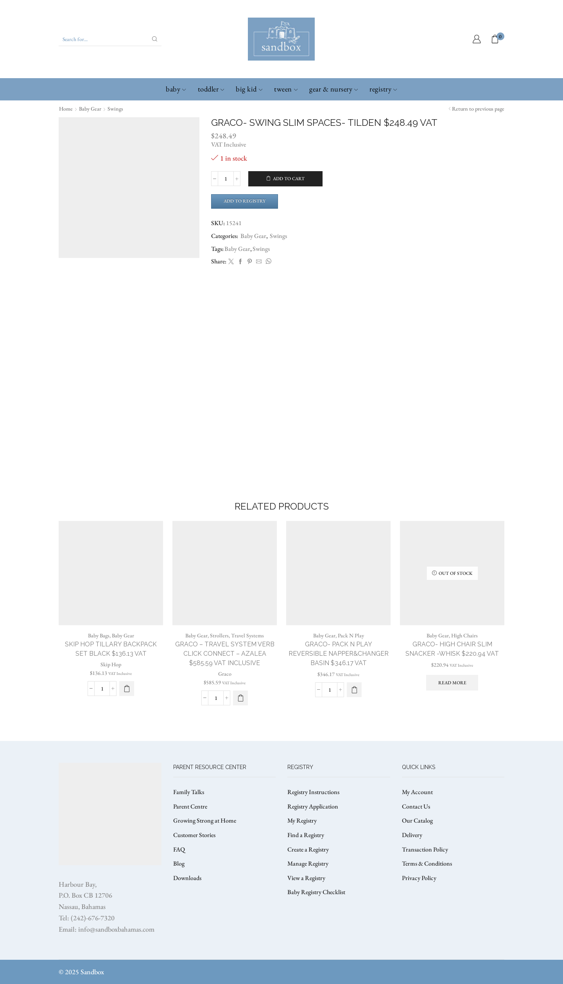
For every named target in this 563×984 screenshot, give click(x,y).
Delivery (412, 835)
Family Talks (188, 792)
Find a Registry (305, 835)
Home (66, 108)
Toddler (211, 89)
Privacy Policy (419, 878)
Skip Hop (110, 664)
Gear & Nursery (333, 89)
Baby (176, 89)
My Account (417, 792)
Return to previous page (478, 108)
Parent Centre (190, 806)
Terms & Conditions (427, 863)
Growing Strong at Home (204, 820)
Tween (286, 89)
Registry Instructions (313, 792)
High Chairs (464, 635)
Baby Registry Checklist (316, 892)
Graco (224, 673)
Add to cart (289, 178)
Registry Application (312, 806)
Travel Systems (247, 635)
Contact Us (416, 806)
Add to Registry (244, 201)
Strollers (219, 635)
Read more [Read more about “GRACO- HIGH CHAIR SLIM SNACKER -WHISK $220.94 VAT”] (452, 683)
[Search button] (154, 39)
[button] (126, 688)
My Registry (302, 820)
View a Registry (306, 878)
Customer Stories (194, 835)
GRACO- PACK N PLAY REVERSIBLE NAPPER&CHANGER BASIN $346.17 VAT (339, 653)
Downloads (187, 878)
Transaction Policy (425, 849)
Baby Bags (98, 635)
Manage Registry (307, 863)
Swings (115, 108)
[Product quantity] (225, 178)
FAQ (179, 849)
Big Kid (249, 89)
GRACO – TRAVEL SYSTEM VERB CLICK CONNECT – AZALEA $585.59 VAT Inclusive (224, 653)
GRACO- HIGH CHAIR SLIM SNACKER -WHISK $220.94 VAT (452, 648)
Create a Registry (308, 849)
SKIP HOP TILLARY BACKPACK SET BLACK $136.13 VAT (111, 648)
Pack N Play (351, 635)
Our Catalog (417, 820)
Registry (383, 89)
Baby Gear (90, 108)
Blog (179, 863)
